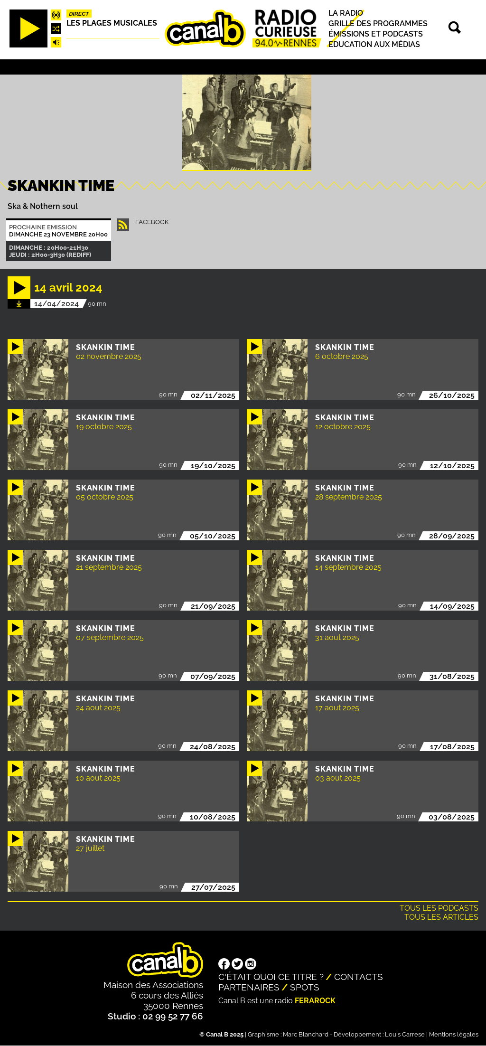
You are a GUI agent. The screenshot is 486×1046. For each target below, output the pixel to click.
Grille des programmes (378, 23)
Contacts (358, 976)
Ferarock (315, 1000)
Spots (304, 987)
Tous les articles (441, 917)
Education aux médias (374, 44)
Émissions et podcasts (375, 33)
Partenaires (249, 987)
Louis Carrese (405, 1034)
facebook (151, 222)
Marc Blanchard (305, 1034)
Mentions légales (453, 1034)
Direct (79, 14)
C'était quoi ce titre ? (271, 976)
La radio (345, 13)
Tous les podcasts (439, 908)
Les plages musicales (111, 23)
